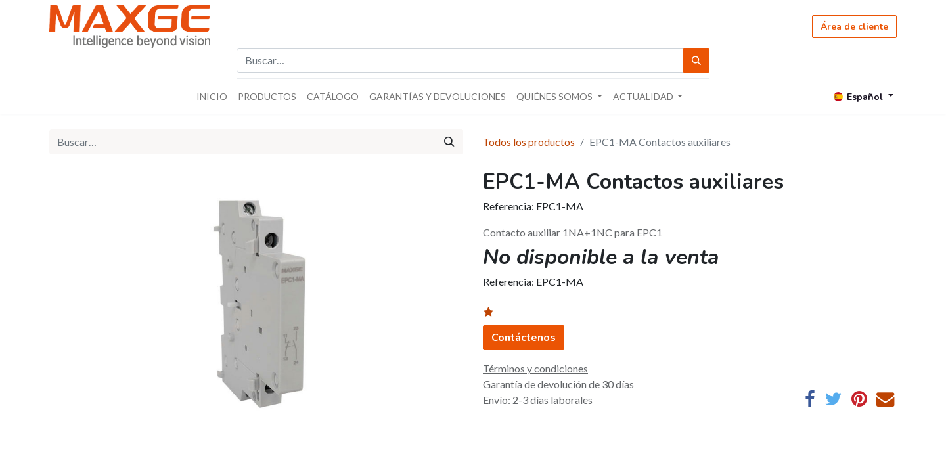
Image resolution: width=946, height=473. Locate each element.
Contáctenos (523, 337)
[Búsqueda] (696, 60)
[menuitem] (212, 96)
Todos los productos (529, 141)
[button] (496, 312)
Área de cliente (854, 26)
